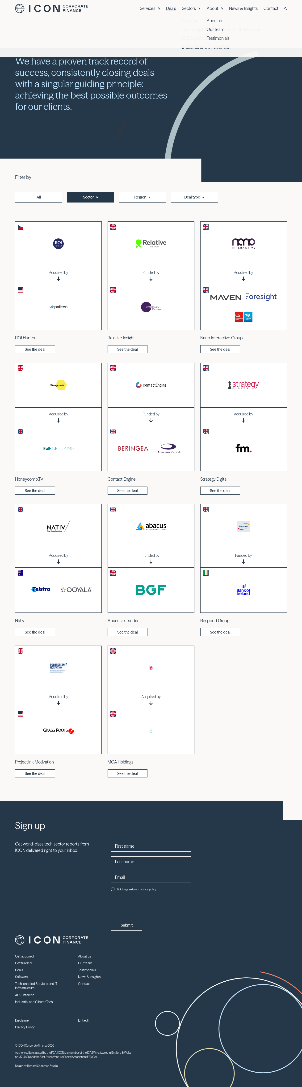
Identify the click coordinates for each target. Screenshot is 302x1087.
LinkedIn (84, 1020)
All (39, 197)
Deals (171, 8)
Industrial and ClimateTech (34, 1002)
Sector (91, 197)
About (215, 8)
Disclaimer (22, 1020)
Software (21, 977)
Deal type (194, 197)
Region (142, 197)
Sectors (191, 8)
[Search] (285, 8)
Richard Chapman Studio (42, 1066)
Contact (271, 8)
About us (84, 956)
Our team (85, 963)
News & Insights (243, 8)
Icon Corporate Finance (51, 8)
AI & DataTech (24, 995)
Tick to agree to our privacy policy (133, 889)
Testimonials (87, 970)
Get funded (23, 963)
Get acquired (24, 956)
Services (150, 8)
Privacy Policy (25, 1027)
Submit (127, 925)
